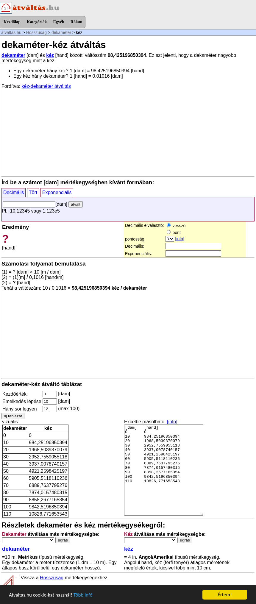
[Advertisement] (128, 132)
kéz (50, 55)
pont (174, 232)
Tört (33, 192)
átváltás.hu (11, 32)
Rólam (76, 22)
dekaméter (61, 32)
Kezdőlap (12, 22)
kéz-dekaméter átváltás (46, 86)
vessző (176, 225)
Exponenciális (57, 192)
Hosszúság (36, 32)
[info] (179, 238)
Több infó (83, 595)
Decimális (13, 192)
